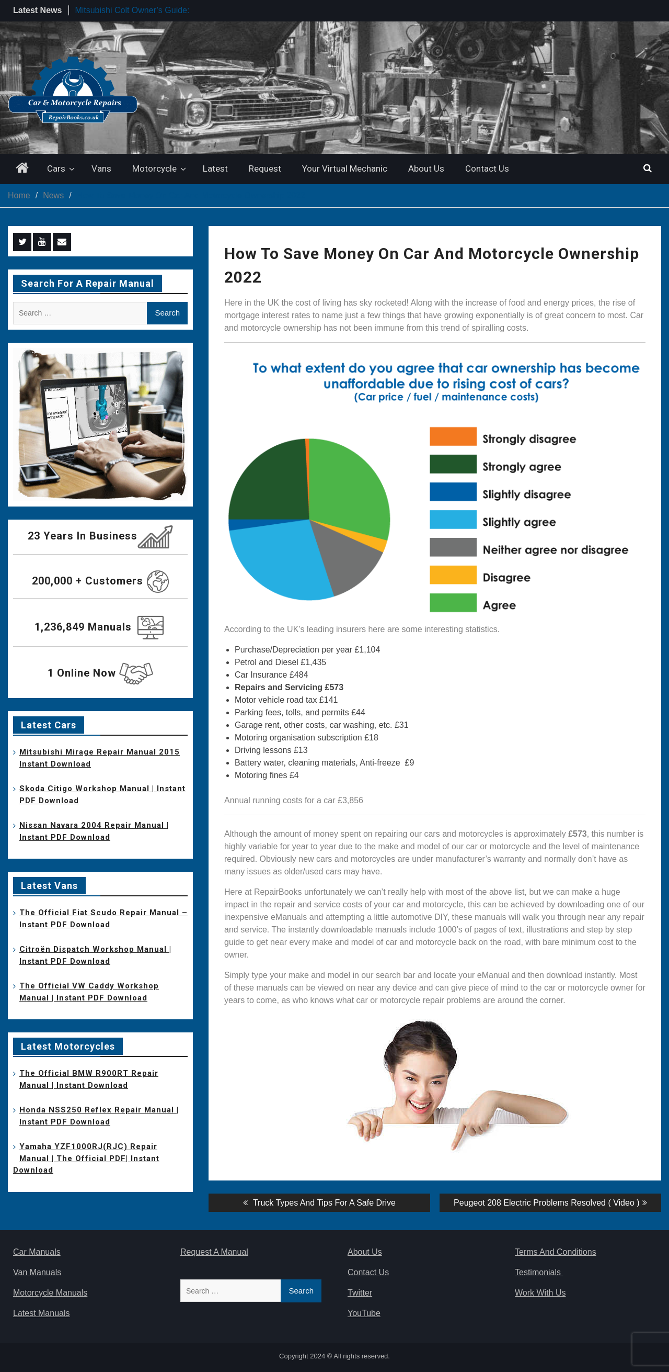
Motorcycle (154, 168)
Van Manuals (37, 1272)
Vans (101, 168)
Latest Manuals (41, 1313)
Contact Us (487, 168)
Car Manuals (37, 1251)
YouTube (364, 1313)
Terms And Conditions (555, 1251)
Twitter (360, 1292)
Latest (215, 168)
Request (265, 168)
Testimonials (539, 1272)
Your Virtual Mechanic (344, 168)
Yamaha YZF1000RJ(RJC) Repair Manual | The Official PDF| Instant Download (86, 1158)
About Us (426, 168)
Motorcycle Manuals (50, 1292)
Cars (56, 168)
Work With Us (540, 1292)
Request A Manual (214, 1251)
